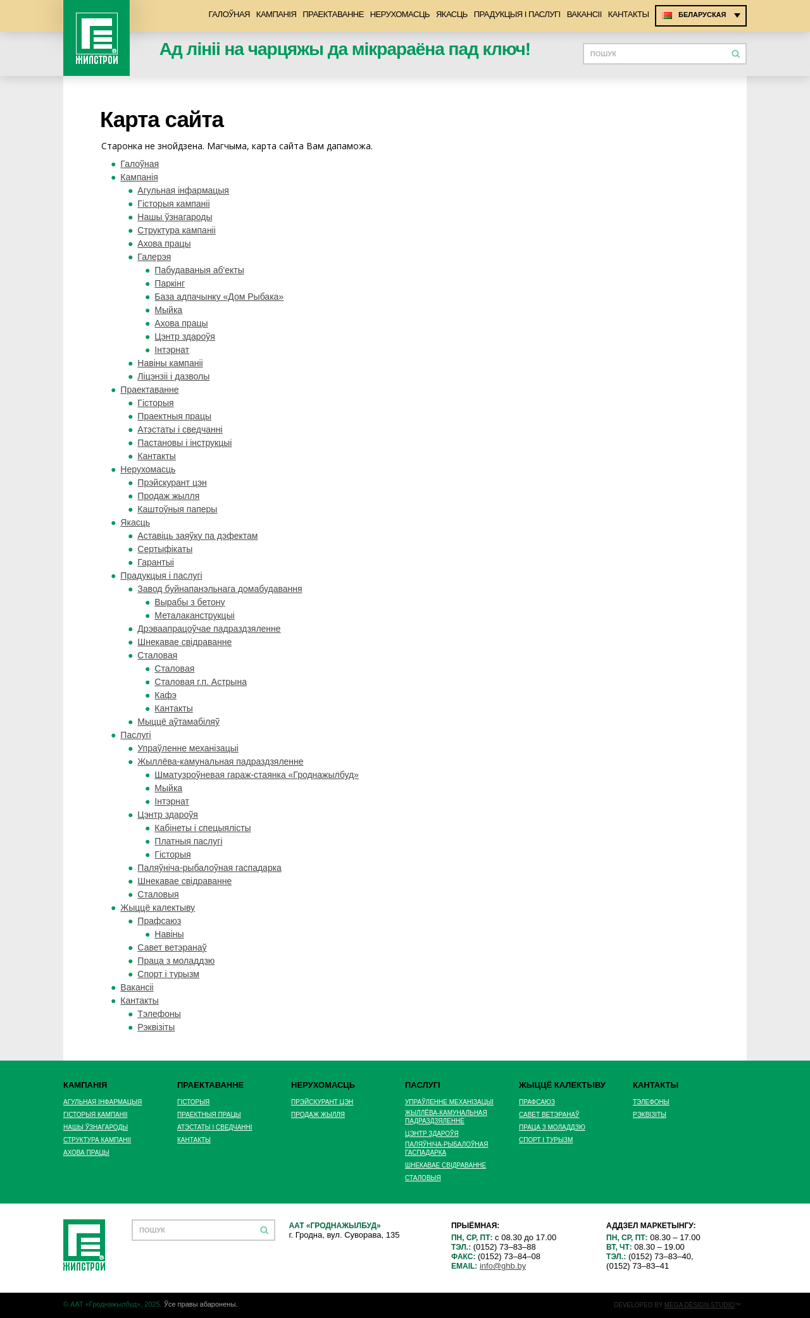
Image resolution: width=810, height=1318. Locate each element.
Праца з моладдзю (176, 961)
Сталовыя (157, 894)
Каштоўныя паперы (177, 509)
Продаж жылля (168, 496)
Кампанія (276, 14)
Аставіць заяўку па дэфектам (197, 536)
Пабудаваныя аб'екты (199, 270)
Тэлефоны (158, 1014)
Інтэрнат (171, 350)
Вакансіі (584, 14)
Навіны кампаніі (169, 363)
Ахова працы (163, 243)
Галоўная (228, 14)
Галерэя (154, 257)
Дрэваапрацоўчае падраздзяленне (208, 629)
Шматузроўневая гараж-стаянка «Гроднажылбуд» (256, 775)
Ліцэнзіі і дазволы (173, 376)
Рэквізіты (156, 1027)
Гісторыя (155, 403)
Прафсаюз (159, 921)
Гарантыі (155, 562)
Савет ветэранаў (171, 947)
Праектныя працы (174, 416)
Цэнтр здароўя (184, 336)
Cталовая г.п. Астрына (200, 682)
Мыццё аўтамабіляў (178, 722)
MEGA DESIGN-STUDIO (699, 1305)
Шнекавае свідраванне (184, 642)
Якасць (452, 14)
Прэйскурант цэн (171, 482)
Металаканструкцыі (194, 615)
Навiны (169, 934)
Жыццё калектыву (157, 907)
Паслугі (135, 735)
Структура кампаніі (176, 230)
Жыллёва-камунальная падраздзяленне (220, 761)
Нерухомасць (400, 14)
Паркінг (169, 283)
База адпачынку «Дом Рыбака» (219, 297)
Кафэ (165, 695)
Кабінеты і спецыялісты (202, 828)
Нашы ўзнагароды (174, 217)
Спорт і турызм (168, 974)
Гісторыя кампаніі (173, 204)
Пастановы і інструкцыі (184, 443)
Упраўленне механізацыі (187, 748)
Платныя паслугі (188, 841)
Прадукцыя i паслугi (517, 14)
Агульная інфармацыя (183, 190)
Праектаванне (333, 14)
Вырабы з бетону (189, 602)
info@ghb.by (503, 1266)
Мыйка (168, 310)
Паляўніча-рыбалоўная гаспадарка (209, 868)
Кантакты (628, 14)
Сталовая (157, 655)
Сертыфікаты (164, 549)
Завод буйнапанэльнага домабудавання (219, 589)
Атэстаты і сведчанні (179, 429)
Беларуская (702, 14)
